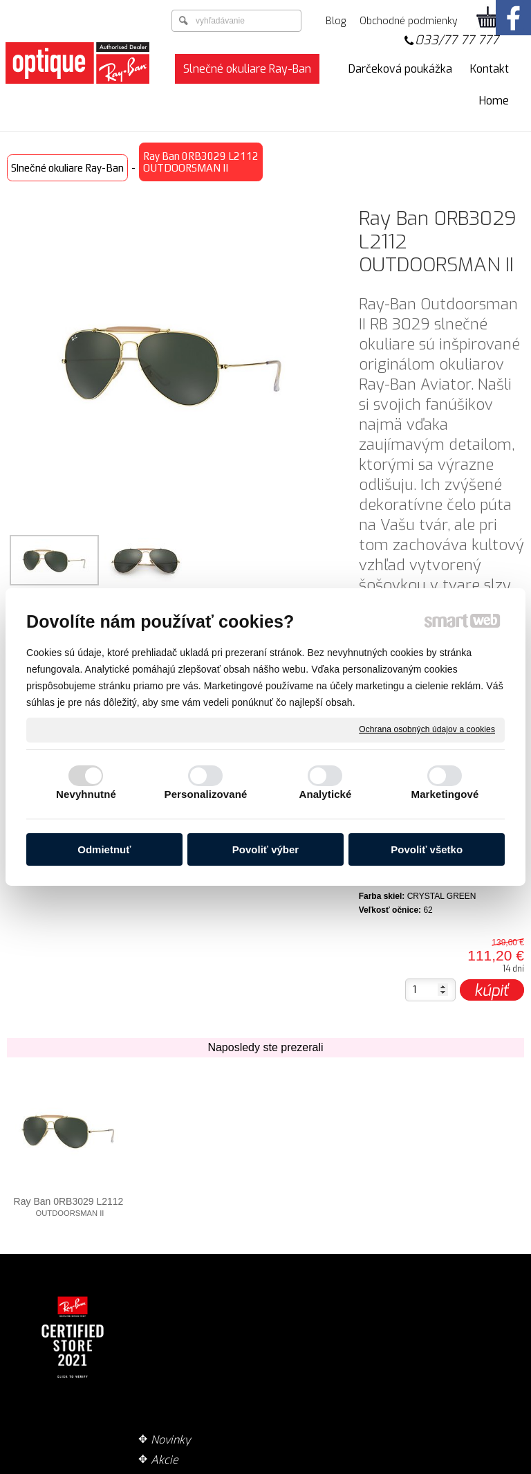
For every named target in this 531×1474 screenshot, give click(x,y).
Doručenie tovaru (336, 1296)
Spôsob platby (328, 1316)
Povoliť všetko (427, 849)
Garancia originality (341, 1370)
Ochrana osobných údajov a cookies (427, 729)
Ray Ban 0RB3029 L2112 (69, 1207)
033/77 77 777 (457, 40)
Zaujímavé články (199, 1356)
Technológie (186, 1336)
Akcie (169, 1316)
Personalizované (206, 794)
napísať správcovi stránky (234, 1466)
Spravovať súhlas (485, 1466)
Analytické (325, 794)
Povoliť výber (265, 849)
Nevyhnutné (86, 794)
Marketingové (445, 794)
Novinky (176, 1296)
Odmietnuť (104, 849)
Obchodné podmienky (320, 1343)
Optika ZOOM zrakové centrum (199, 1383)
